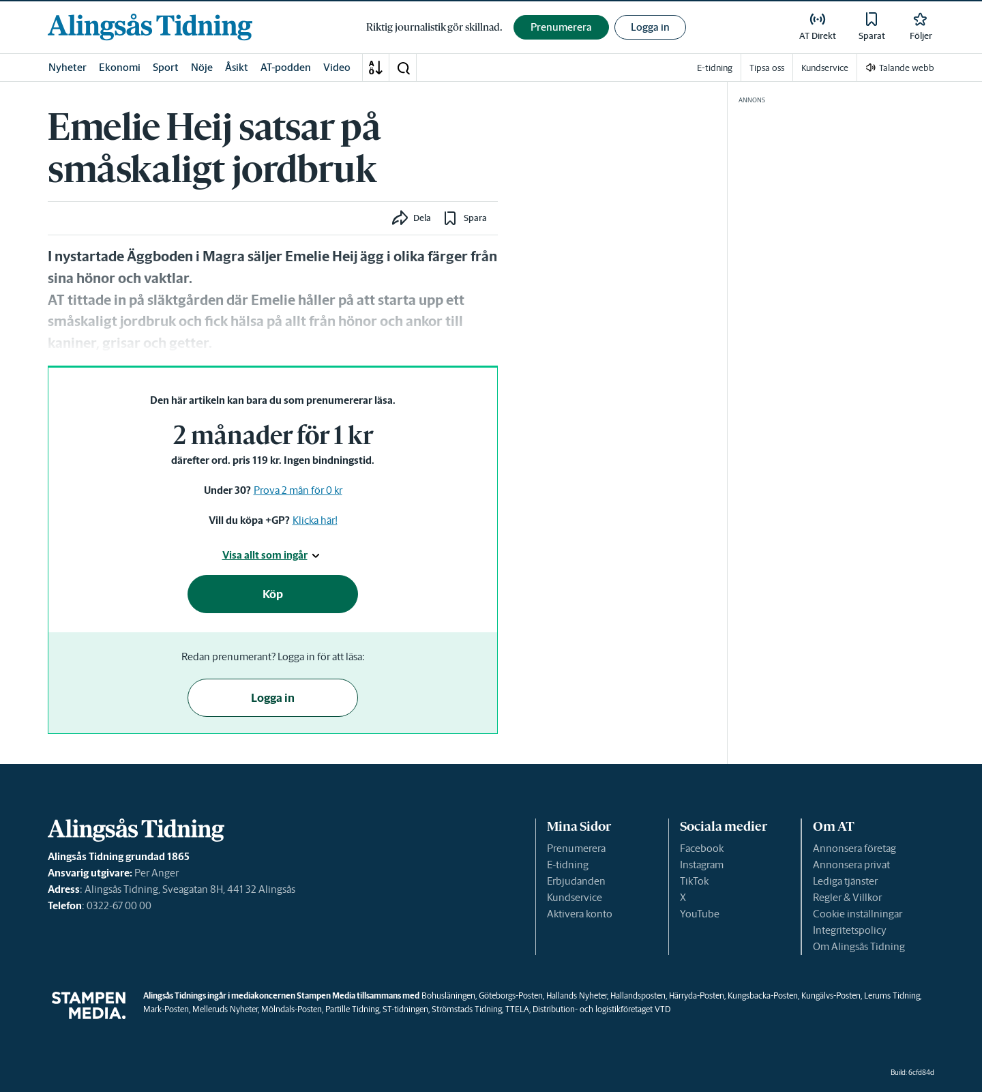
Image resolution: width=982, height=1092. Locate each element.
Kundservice (574, 897)
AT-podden (286, 67)
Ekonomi (119, 67)
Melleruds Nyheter (225, 1009)
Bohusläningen (448, 995)
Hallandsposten (638, 995)
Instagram (702, 864)
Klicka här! (315, 520)
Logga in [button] (650, 26)
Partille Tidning (352, 1009)
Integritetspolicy (850, 930)
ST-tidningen (405, 1009)
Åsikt (236, 67)
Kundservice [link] (824, 68)
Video (337, 67)
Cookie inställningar (857, 913)
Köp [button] (273, 594)
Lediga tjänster (845, 880)
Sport (166, 67)
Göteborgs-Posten (511, 995)
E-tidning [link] (714, 68)
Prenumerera (576, 848)
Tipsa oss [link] (766, 68)
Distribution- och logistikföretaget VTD (601, 1009)
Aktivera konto (579, 913)
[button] (403, 67)
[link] (150, 27)
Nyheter (67, 67)
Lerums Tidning (892, 995)
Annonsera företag (854, 848)
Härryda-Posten (696, 995)
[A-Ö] (376, 67)
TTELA (517, 1009)
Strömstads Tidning (467, 1009)
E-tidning (568, 864)
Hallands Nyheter (576, 995)
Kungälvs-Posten (831, 995)
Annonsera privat (851, 864)
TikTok (694, 880)
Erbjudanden (576, 880)
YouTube (699, 913)
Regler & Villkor (847, 897)
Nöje (202, 67)
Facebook (702, 848)
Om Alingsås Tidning (859, 946)
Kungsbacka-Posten (763, 995)
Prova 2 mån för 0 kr (298, 490)
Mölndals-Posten (291, 1009)
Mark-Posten (166, 1009)
